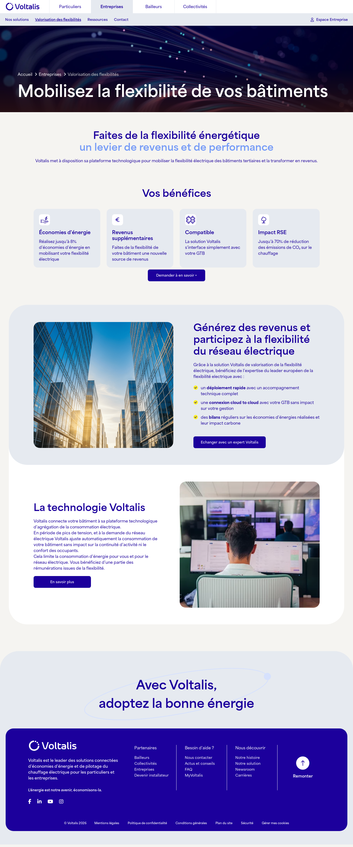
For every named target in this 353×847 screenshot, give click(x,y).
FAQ (188, 772)
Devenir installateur (151, 778)
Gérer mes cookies (275, 825)
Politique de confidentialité (147, 825)
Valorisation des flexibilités (58, 19)
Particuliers (70, 6)
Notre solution (248, 766)
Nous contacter (198, 760)
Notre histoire (247, 760)
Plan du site (223, 825)
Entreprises (112, 6)
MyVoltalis (194, 778)
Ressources (98, 19)
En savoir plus (62, 588)
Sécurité (247, 825)
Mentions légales (106, 825)
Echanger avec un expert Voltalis (229, 448)
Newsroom (245, 772)
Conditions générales (191, 825)
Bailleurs (153, 6)
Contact (121, 19)
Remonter (303, 778)
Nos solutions (17, 19)
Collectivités (195, 6)
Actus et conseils (200, 766)
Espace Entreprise (332, 19)
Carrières (243, 778)
